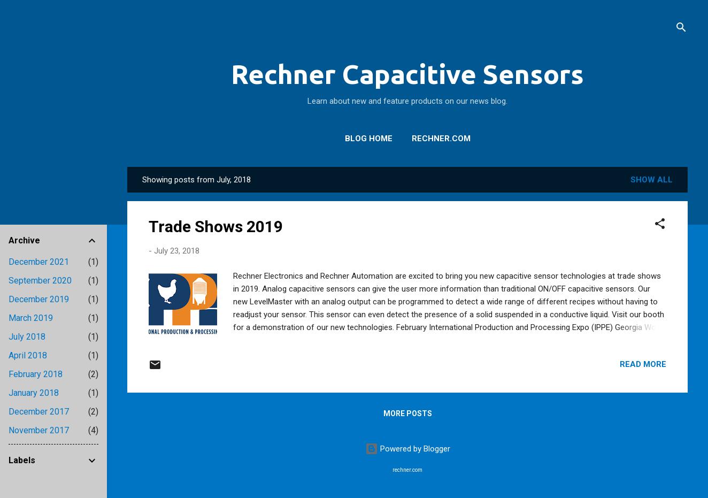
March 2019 (31, 318)
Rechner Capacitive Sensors (407, 74)
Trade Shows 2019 (216, 226)
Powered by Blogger (407, 449)
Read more (643, 364)
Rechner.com (441, 138)
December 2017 (39, 412)
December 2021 (39, 262)
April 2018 (28, 355)
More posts (407, 413)
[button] (659, 225)
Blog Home (369, 138)
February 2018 (36, 374)
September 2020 (40, 280)
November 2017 (39, 430)
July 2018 (27, 337)
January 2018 (34, 393)
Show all (651, 180)
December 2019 (39, 299)
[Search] (681, 29)
